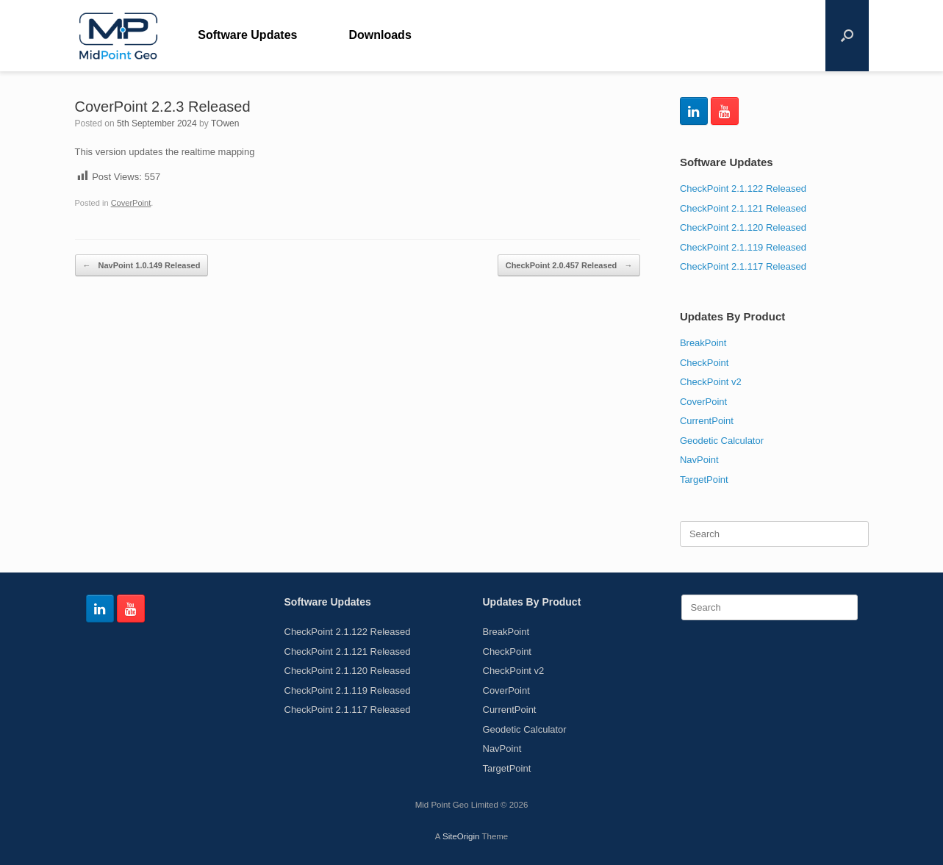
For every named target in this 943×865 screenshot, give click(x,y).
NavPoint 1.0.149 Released (142, 265)
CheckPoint (704, 362)
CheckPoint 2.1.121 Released (743, 208)
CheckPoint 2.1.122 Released (743, 188)
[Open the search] (847, 35)
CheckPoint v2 (711, 381)
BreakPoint (703, 342)
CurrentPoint (707, 420)
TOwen (225, 123)
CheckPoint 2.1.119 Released (743, 247)
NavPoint (699, 459)
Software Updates (247, 35)
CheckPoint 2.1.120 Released (743, 227)
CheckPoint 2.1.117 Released (743, 266)
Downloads (379, 35)
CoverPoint (131, 202)
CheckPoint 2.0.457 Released (569, 265)
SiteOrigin (461, 836)
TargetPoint (704, 479)
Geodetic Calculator (722, 440)
